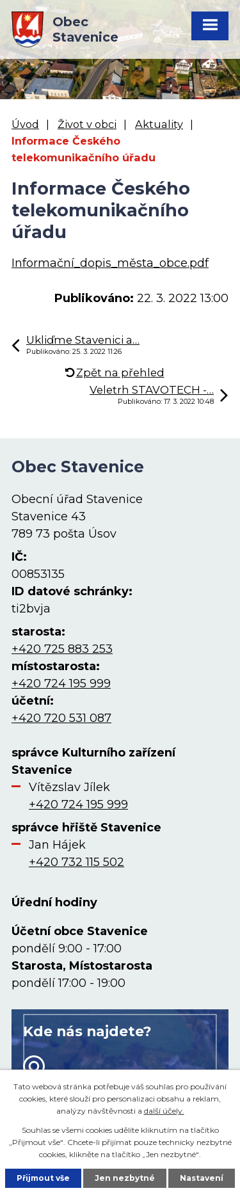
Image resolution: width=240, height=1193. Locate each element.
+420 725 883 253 (62, 649)
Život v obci (87, 124)
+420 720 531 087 (61, 718)
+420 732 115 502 (76, 862)
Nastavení (201, 1178)
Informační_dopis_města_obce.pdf (110, 263)
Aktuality (159, 124)
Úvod (25, 124)
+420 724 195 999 (61, 684)
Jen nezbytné (125, 1178)
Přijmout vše (43, 1178)
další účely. (164, 1111)
